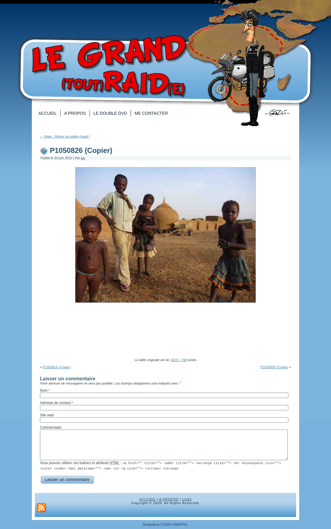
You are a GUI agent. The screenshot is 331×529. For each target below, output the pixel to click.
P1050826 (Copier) (81, 150)
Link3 (187, 499)
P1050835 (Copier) (274, 367)
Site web (47, 415)
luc (83, 158)
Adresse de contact (55, 403)
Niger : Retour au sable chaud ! (65, 136)
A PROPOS (169, 499)
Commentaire (51, 427)
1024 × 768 (178, 360)
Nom (43, 390)
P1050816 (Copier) (57, 367)
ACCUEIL (147, 499)
